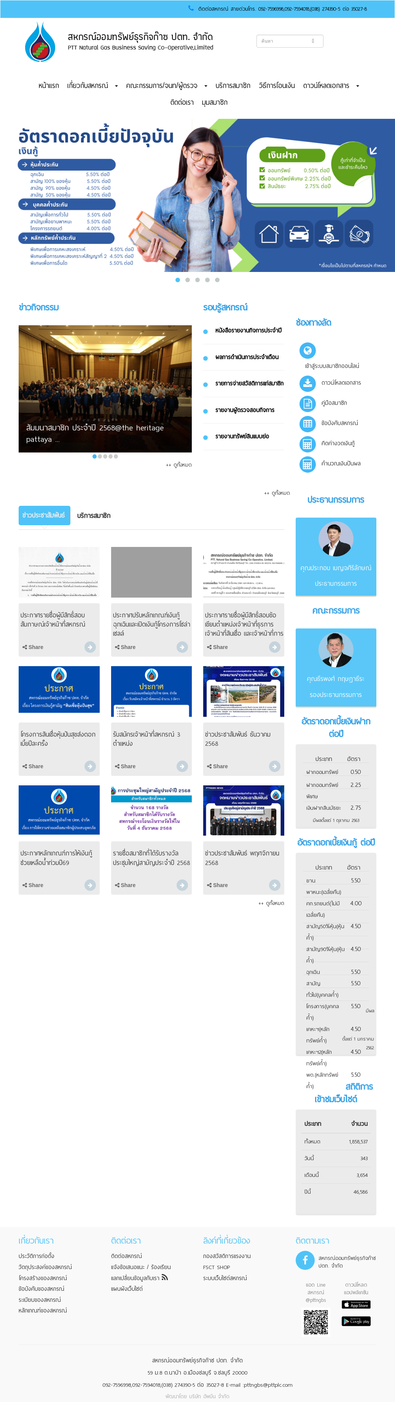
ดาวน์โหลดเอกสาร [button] (331, 86)
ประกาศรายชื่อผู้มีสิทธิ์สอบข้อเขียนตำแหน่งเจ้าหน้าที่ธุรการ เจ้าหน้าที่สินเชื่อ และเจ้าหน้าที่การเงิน (244, 629)
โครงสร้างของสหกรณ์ (43, 1278)
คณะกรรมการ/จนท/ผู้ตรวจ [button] (166, 86)
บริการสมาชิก (233, 86)
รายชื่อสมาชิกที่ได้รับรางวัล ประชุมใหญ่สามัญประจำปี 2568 (151, 858)
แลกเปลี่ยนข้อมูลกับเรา (139, 1278)
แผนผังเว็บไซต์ (127, 1289)
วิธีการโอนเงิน (277, 86)
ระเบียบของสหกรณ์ (40, 1300)
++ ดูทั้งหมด (179, 464)
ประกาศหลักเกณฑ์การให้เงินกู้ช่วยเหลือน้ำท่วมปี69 (56, 858)
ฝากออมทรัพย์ (322, 772)
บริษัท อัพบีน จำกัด (209, 1396)
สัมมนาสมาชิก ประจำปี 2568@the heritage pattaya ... (95, 434)
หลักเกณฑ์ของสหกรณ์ (43, 1311)
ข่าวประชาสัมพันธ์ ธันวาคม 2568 (238, 739)
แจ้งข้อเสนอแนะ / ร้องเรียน (141, 1267)
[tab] (44, 515)
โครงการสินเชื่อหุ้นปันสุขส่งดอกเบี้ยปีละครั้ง (58, 739)
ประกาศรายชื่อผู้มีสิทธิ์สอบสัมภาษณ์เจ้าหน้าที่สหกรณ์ (53, 620)
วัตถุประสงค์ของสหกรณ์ (45, 1267)
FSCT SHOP (216, 1267)
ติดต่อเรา (182, 102)
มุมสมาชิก (215, 102)
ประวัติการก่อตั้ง (36, 1256)
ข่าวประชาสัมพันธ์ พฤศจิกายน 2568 (242, 858)
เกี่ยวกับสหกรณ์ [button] (92, 86)
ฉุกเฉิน (313, 972)
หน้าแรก (49, 86)
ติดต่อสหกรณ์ (126, 1256)
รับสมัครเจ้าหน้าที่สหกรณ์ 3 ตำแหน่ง (146, 739)
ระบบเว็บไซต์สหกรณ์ (225, 1278)
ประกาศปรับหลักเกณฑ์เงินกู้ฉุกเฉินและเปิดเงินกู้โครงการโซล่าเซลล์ (151, 624)
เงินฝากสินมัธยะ (323, 808)
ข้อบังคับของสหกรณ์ (41, 1289)
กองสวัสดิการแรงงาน (227, 1256)
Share (32, 647)
